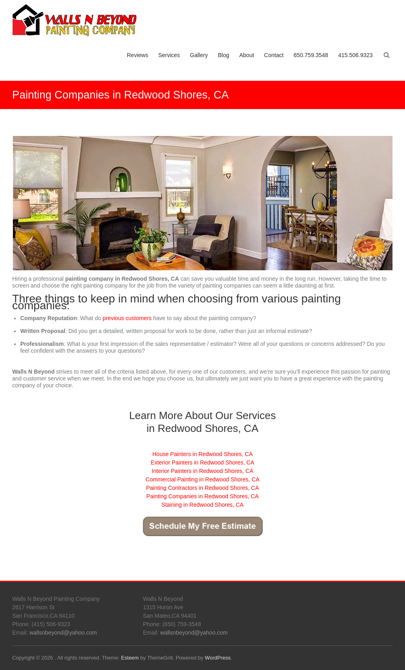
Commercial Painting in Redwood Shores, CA (202, 479)
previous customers (127, 318)
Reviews (137, 55)
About (246, 55)
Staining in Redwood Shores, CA (203, 504)
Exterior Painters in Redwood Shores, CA (202, 462)
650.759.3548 (311, 55)
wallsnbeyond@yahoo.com (63, 632)
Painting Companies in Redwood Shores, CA (202, 496)
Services (169, 55)
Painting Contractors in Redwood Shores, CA (202, 488)
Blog (223, 55)
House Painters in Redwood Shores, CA (202, 454)
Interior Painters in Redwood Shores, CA (202, 471)
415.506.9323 (355, 55)
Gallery (199, 55)
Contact (273, 55)
